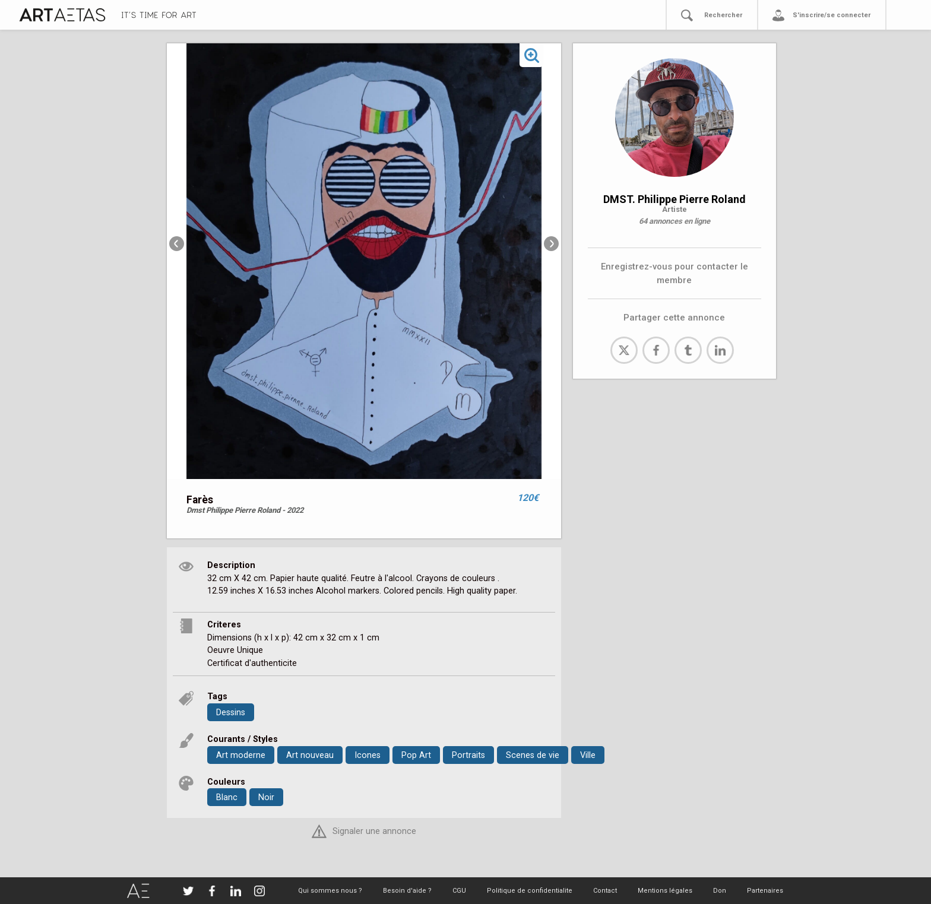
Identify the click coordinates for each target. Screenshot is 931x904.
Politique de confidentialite (529, 891)
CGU (459, 891)
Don (719, 891)
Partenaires (765, 891)
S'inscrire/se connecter (831, 15)
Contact (605, 891)
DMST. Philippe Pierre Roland (674, 199)
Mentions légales (665, 891)
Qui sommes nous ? (330, 891)
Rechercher (723, 15)
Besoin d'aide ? (407, 891)
